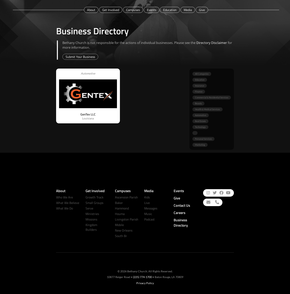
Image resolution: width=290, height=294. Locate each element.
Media (188, 9)
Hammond (122, 208)
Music (148, 213)
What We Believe (67, 202)
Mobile (119, 224)
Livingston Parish (126, 219)
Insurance (199, 85)
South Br (121, 236)
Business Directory (181, 222)
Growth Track (95, 197)
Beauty (198, 103)
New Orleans (123, 230)
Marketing (200, 144)
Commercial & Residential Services (211, 97)
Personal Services (203, 139)
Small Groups (94, 202)
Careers (179, 212)
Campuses (133, 9)
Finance (198, 91)
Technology (200, 127)
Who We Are (64, 197)
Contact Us (182, 205)
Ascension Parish (126, 197)
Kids (147, 197)
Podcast (149, 219)
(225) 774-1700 (142, 277)
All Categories (202, 74)
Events (151, 9)
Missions (91, 219)
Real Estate (200, 121)
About (91, 9)
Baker (119, 202)
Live (147, 202)
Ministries (92, 213)
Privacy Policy (145, 283)
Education (170, 9)
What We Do (64, 208)
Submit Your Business (80, 56)
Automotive (200, 115)
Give (202, 9)
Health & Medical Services (207, 109)
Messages (150, 208)
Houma (120, 213)
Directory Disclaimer (211, 43)
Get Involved (110, 9)
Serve (89, 208)
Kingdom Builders (91, 227)
